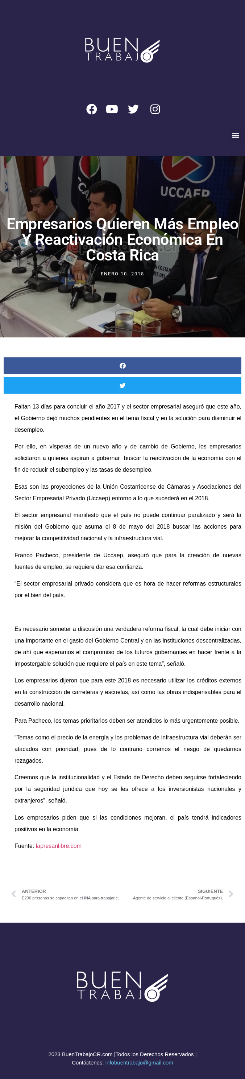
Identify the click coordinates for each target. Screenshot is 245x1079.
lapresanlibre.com (59, 846)
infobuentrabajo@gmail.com (139, 1062)
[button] (235, 135)
